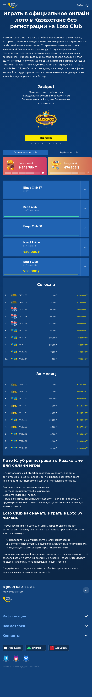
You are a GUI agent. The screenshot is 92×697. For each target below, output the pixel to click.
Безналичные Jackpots (25, 152)
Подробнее (46, 137)
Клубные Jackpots (69, 152)
